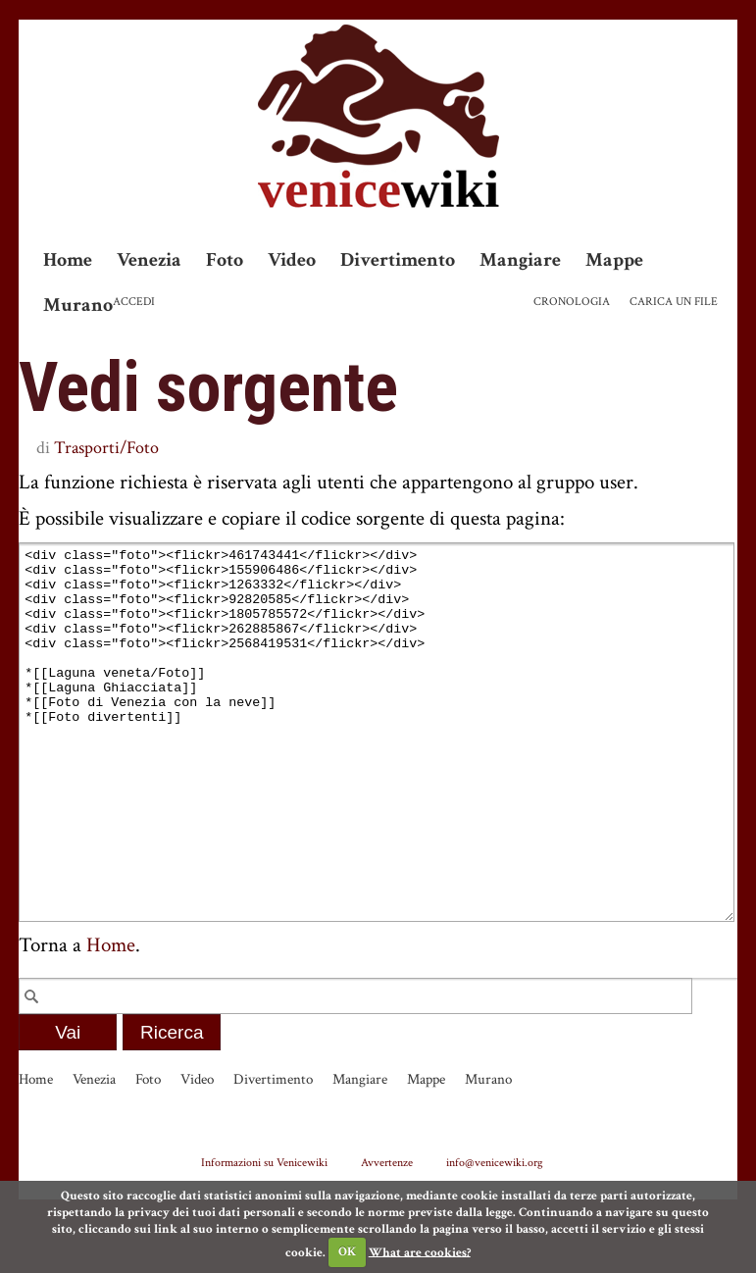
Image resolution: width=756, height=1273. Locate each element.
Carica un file (674, 301)
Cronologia (571, 301)
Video (292, 260)
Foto (224, 260)
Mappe (614, 260)
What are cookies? (420, 1252)
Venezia (149, 260)
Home (67, 260)
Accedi (134, 301)
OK (347, 1252)
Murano (78, 305)
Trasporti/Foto (106, 447)
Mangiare (520, 260)
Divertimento (397, 260)
